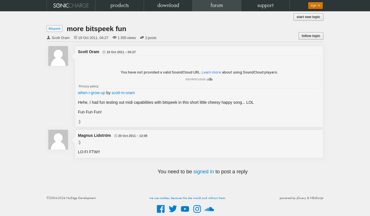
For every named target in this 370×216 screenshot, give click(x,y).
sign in (315, 5)
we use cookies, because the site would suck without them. (187, 198)
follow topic (311, 36)
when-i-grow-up (91, 92)
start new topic (308, 17)
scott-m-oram (123, 92)
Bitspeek (54, 28)
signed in (203, 171)
